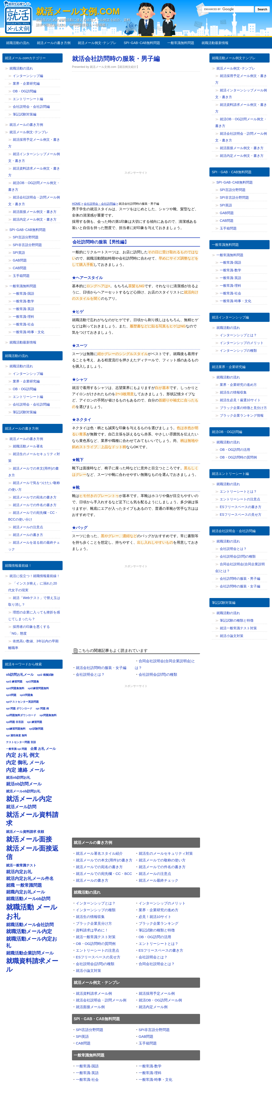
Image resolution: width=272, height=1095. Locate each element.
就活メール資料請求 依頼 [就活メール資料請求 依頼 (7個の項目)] (25, 832)
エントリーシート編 (28, 99)
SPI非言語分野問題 (154, 1030)
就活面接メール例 (90, 1007)
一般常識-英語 (87, 1073)
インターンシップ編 (28, 76)
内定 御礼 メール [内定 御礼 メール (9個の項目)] (25, 762)
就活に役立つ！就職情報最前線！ (34, 576)
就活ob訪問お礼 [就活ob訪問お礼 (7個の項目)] (18, 777)
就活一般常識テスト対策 (96, 937)
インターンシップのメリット (162, 903)
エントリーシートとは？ (158, 944)
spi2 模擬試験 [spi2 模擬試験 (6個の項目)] (45, 674)
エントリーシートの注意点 (97, 950)
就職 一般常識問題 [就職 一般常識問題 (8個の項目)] (24, 885)
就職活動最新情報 (214, 43)
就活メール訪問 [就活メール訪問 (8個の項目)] (21, 806)
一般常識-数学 (150, 1066)
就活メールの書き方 (92, 880)
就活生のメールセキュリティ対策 (166, 853)
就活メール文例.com (78, 11)
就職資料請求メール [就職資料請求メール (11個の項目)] (32, 965)
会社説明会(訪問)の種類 (158, 674)
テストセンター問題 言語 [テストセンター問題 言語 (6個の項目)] (21, 742)
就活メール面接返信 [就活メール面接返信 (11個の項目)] (32, 852)
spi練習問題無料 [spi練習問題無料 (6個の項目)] (16, 728)
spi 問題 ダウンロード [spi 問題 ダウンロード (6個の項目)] (19, 708)
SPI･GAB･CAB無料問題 (142, 43)
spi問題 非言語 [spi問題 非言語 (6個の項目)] (15, 721)
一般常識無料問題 (180, 43)
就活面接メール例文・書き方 (35, 212)
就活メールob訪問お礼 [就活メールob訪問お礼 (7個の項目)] (23, 791)
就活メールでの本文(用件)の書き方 (104, 860)
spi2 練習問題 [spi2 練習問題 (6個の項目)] (14, 681)
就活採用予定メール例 (157, 993)
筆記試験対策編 (24, 114)
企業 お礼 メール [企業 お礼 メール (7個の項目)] (43, 749)
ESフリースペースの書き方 (161, 950)
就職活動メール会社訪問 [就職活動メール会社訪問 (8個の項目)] (30, 924)
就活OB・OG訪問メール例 (160, 1000)
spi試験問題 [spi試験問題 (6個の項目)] (36, 728)
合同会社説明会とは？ (157, 964)
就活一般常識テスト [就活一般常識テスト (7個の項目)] (21, 865)
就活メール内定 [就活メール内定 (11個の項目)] (29, 798)
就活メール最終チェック (158, 880)
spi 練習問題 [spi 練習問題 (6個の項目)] (34, 721)
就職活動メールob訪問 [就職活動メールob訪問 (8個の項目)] (28, 898)
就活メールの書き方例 (54, 43)
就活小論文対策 (88, 970)
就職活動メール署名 (28, 446)
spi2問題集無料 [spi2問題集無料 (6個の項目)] (15, 688)
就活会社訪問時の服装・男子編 (116, 58)
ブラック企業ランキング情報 (242, 415)
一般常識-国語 (87, 1066)
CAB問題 (83, 1043)
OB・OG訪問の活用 (155, 937)
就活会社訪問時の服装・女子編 (101, 668)
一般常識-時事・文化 (155, 1079)
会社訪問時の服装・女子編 (240, 586)
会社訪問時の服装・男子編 (240, 578)
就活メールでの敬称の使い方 (162, 860)
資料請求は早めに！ (92, 930)
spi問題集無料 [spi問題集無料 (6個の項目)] (47, 715)
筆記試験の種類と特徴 (157, 930)
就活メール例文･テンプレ (97, 43)
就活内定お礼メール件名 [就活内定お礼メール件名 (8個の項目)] (30, 878)
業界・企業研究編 (26, 83)
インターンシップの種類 (96, 910)
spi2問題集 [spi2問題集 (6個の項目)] (32, 681)
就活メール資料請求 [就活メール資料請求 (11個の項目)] (32, 819)
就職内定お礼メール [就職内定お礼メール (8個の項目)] (25, 892)
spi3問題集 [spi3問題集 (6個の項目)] (26, 695)
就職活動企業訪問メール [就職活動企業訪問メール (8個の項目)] (30, 953)
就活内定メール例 (153, 1007)
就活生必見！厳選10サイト (240, 400)
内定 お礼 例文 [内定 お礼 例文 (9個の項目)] (22, 755)
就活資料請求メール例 (94, 993)
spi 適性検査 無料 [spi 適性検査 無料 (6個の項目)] (16, 735)
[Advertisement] (136, 187)
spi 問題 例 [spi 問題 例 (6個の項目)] (42, 708)
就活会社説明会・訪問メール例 (101, 1000)
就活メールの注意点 (155, 874)
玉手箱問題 (148, 1043)
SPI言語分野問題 (89, 1030)
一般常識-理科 (150, 1073)
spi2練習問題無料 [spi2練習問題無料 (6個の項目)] (38, 688)
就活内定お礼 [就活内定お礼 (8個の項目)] (19, 871)
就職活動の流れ (18, 43)
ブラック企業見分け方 (94, 923)
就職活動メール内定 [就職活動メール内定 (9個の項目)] (29, 931)
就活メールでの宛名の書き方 (99, 867)
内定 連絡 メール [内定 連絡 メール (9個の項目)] (25, 770)
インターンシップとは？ (96, 903)
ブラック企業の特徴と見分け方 (243, 408)
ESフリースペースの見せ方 (98, 957)
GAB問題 (146, 1036)
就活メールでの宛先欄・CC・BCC (104, 874)
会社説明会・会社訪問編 (31, 106)
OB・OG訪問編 (24, 91)
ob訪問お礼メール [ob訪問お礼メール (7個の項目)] (20, 674)
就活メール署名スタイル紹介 (99, 853)
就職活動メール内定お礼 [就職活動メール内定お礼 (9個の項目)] (31, 942)
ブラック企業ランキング (158, 923)
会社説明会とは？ (90, 674)
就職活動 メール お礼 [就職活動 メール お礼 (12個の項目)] (31, 911)
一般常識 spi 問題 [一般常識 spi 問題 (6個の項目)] (16, 748)
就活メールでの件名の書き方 (162, 867)
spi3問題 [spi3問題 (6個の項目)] (11, 695)
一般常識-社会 (87, 1079)
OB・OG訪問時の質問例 (96, 944)
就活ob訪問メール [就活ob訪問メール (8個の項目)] (24, 784)
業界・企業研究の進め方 (158, 910)
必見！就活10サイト (155, 917)
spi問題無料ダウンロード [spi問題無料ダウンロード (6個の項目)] (21, 715)
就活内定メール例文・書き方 (35, 219)
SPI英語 (82, 1036)
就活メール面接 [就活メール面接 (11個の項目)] (29, 839)
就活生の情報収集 (90, 917)
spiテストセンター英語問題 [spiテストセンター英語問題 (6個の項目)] (22, 701)
